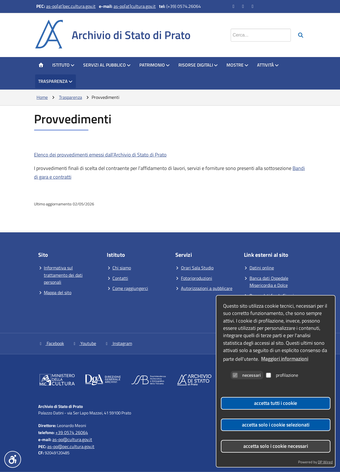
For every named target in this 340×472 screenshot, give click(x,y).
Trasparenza (55, 81)
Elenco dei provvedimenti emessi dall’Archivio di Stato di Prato (100, 154)
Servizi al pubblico (107, 65)
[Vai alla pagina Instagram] (253, 6)
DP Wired (325, 462)
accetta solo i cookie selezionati (275, 424)
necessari (246, 375)
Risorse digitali (198, 65)
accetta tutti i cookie (275, 403)
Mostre (237, 65)
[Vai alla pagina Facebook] (234, 6)
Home (42, 97)
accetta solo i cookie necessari (275, 446)
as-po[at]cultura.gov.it (135, 6)
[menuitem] (41, 65)
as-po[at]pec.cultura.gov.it (71, 6)
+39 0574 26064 (71, 432)
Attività (268, 65)
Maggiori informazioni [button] (284, 358)
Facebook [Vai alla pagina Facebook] (51, 343)
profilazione (282, 375)
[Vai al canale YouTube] (243, 6)
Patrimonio (154, 65)
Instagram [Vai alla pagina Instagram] (118, 343)
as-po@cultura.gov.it (72, 439)
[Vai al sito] (57, 381)
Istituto (63, 65)
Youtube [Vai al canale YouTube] (84, 343)
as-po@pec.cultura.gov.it (70, 446)
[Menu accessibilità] (12, 459)
